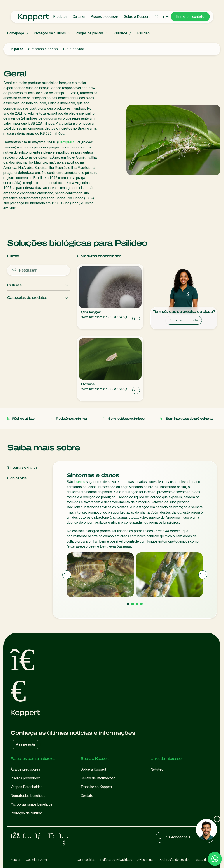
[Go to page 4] (141, 604)
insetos (79, 482)
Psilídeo (143, 33)
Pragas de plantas (89, 33)
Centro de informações (98, 778)
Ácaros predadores (25, 769)
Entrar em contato (190, 16)
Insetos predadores (25, 778)
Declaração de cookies (174, 859)
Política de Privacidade (116, 859)
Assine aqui (27, 744)
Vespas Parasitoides (26, 787)
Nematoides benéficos (27, 795)
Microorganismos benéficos (31, 804)
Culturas (79, 16)
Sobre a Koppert (137, 16)
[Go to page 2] (132, 604)
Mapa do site (205, 859)
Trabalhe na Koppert (96, 787)
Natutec (156, 769)
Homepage (15, 33)
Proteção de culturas (50, 33)
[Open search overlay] (158, 16)
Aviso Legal (145, 859)
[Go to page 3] (137, 604)
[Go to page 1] (128, 604)
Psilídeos (120, 33)
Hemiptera (66, 142)
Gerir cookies (86, 859)
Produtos (60, 16)
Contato (86, 795)
